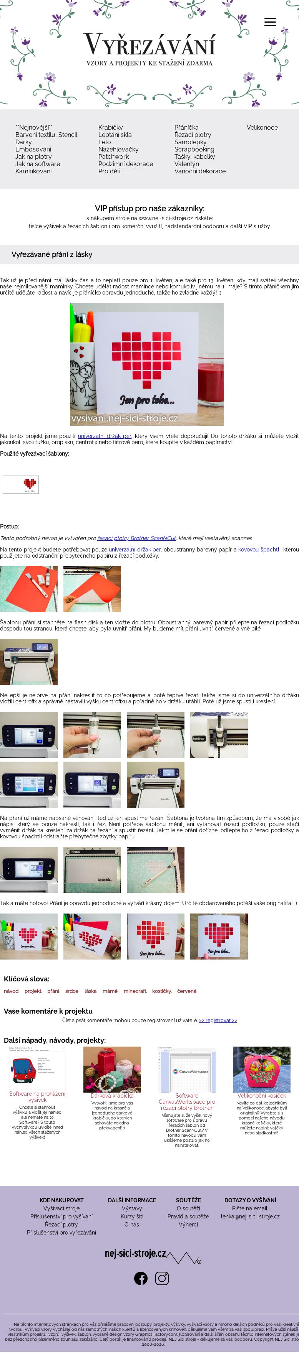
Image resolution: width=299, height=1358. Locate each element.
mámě (110, 991)
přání (53, 991)
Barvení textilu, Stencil (46, 134)
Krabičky (110, 127)
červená (186, 991)
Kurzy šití (132, 1216)
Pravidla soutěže (188, 1216)
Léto (104, 142)
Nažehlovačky (118, 149)
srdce (71, 991)
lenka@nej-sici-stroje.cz (250, 1216)
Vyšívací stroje (61, 1208)
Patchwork (113, 156)
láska (90, 991)
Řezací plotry (192, 134)
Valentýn (186, 164)
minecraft (135, 991)
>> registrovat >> (218, 1020)
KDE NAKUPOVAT (62, 1200)
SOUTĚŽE (188, 1200)
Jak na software (37, 164)
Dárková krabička (112, 1096)
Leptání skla (115, 134)
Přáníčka (186, 127)
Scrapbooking (194, 149)
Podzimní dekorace (125, 164)
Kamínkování (33, 171)
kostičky (161, 991)
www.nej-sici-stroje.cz (166, 218)
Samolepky (190, 142)
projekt (33, 991)
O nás (132, 1224)
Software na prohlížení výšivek (37, 1097)
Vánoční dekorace (200, 171)
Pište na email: (250, 1208)
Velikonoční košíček (262, 1096)
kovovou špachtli (259, 549)
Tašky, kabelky (194, 156)
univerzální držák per (104, 436)
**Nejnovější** (34, 127)
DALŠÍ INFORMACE (132, 1200)
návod (11, 991)
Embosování (33, 149)
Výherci (188, 1224)
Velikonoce (262, 127)
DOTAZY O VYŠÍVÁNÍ (250, 1200)
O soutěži (188, 1208)
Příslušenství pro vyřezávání (61, 1233)
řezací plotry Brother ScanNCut (136, 538)
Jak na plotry (33, 156)
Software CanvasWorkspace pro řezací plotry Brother (187, 1102)
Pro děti (109, 171)
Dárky (23, 142)
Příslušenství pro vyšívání (61, 1216)
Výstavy (132, 1208)
